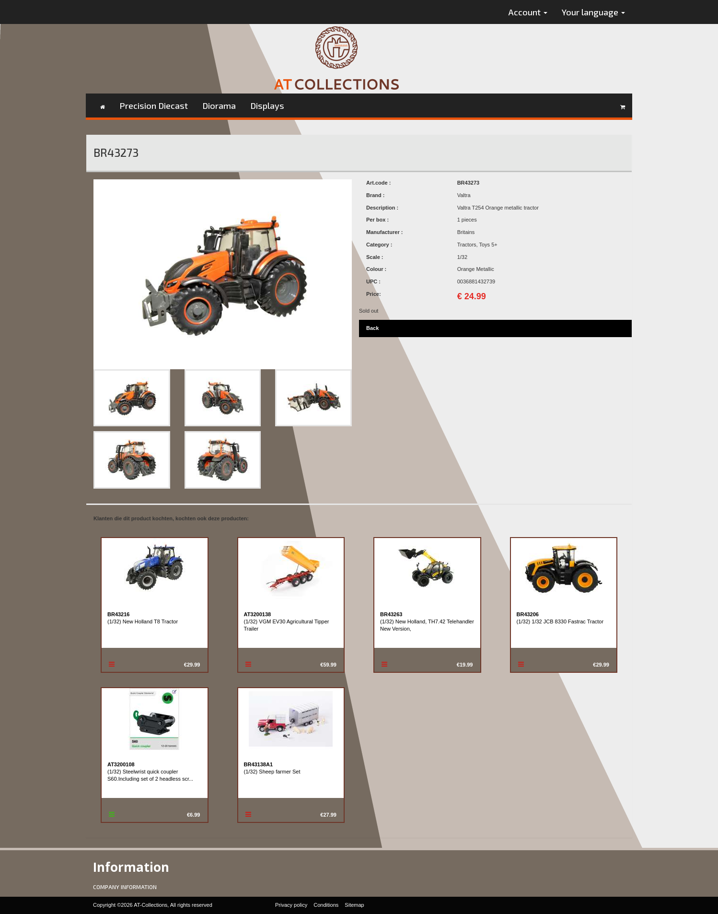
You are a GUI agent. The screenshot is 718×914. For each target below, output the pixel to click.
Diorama (219, 105)
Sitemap (354, 905)
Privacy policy (291, 905)
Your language (593, 12)
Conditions (325, 905)
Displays (267, 105)
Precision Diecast (153, 105)
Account (528, 12)
